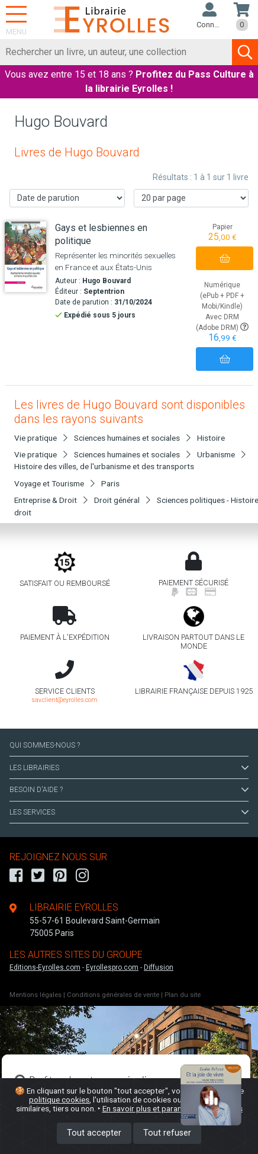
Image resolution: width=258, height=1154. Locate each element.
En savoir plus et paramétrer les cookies (172, 1108)
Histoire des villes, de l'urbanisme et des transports (104, 466)
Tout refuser (167, 1133)
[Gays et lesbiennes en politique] (25, 257)
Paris (110, 483)
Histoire (211, 438)
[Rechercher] (116, 52)
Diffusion (158, 967)
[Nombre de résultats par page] (191, 198)
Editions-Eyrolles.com (44, 967)
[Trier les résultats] (67, 198)
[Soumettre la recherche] (245, 52)
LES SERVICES (129, 812)
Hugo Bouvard (106, 281)
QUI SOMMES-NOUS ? (44, 745)
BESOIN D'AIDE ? (129, 790)
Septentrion (103, 291)
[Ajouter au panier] (224, 258)
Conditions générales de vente (113, 995)
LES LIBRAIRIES (129, 768)
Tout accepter (94, 1133)
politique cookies (59, 1099)
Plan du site (183, 995)
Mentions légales (35, 995)
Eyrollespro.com (112, 967)
